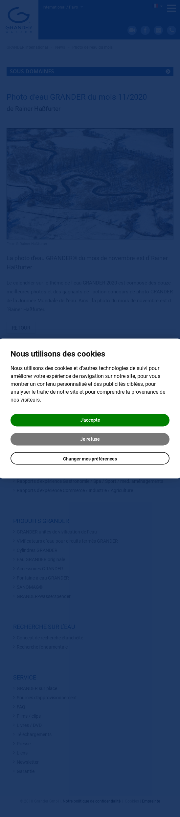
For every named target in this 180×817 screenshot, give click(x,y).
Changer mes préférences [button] (90, 459)
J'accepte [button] (90, 420)
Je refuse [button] (90, 439)
